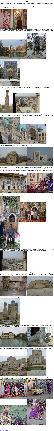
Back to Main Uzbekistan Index (4, 430)
